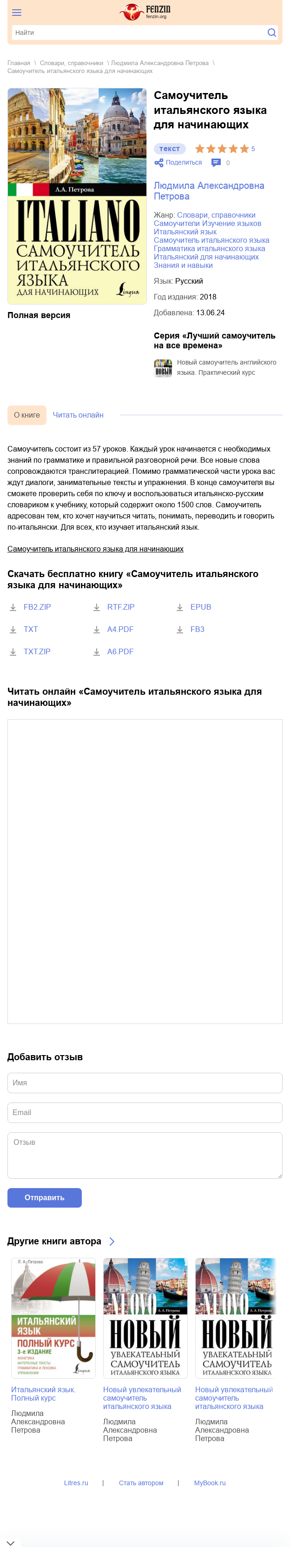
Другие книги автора (54, 1241)
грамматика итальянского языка (209, 248)
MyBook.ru (210, 1483)
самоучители (177, 223)
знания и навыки (183, 265)
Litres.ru (76, 1483)
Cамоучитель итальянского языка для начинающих (95, 549)
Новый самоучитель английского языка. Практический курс (227, 367)
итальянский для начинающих (206, 257)
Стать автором (141, 1483)
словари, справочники (71, 63)
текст (169, 149)
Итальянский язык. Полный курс (43, 1394)
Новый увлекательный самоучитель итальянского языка (142, 1398)
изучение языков (232, 223)
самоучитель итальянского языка (212, 240)
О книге (27, 415)
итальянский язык (185, 232)
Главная (18, 63)
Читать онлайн (78, 415)
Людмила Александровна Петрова (160, 63)
